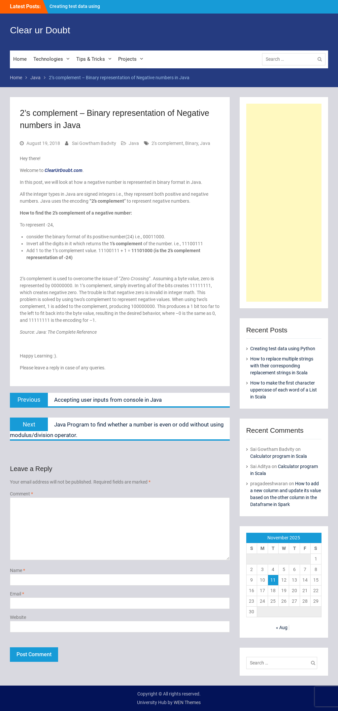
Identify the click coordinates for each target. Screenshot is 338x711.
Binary (191, 143)
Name (17, 570)
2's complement (167, 143)
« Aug (281, 627)
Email (17, 593)
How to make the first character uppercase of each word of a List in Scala (283, 389)
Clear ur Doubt (40, 30)
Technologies (48, 59)
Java (134, 143)
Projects (127, 59)
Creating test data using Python (282, 348)
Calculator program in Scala (278, 456)
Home (20, 59)
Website (18, 617)
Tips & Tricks (90, 59)
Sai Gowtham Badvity (94, 143)
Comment (21, 493)
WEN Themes (187, 702)
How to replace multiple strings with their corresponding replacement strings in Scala (281, 365)
